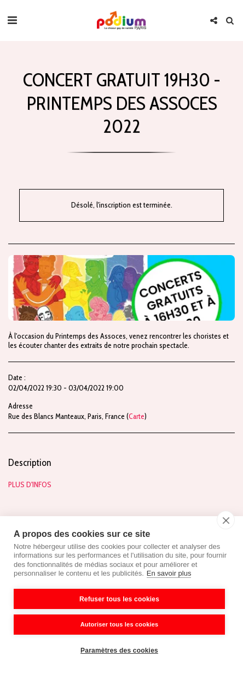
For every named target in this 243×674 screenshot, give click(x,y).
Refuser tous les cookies (119, 599)
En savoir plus (169, 573)
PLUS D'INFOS (29, 484)
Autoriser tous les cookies (119, 624)
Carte (136, 416)
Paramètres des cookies (119, 650)
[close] (226, 520)
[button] (12, 20)
